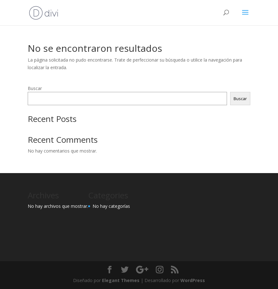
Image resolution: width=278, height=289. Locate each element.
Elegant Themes (120, 280)
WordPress (192, 280)
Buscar (35, 88)
